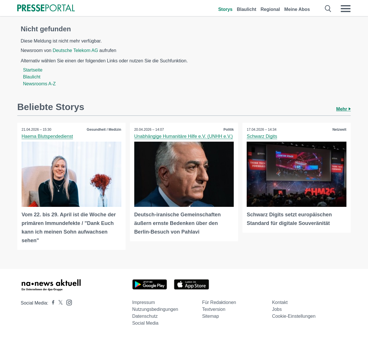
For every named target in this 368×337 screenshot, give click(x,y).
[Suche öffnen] (328, 9)
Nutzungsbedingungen (155, 309)
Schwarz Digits (262, 136)
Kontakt (280, 302)
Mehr (343, 109)
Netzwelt (339, 130)
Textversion (213, 309)
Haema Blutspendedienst (47, 136)
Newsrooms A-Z (39, 83)
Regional (270, 9)
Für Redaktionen (219, 302)
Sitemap (210, 316)
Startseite (33, 70)
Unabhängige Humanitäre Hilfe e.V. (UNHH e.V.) (183, 136)
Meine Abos (297, 9)
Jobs (277, 309)
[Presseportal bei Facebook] (51, 303)
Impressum (143, 302)
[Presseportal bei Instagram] (67, 302)
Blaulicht (246, 9)
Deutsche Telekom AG (75, 50)
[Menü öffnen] (345, 9)
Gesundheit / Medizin (104, 130)
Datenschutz (145, 316)
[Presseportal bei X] (59, 303)
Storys (225, 9)
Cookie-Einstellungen (293, 316)
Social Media (145, 323)
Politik (228, 130)
